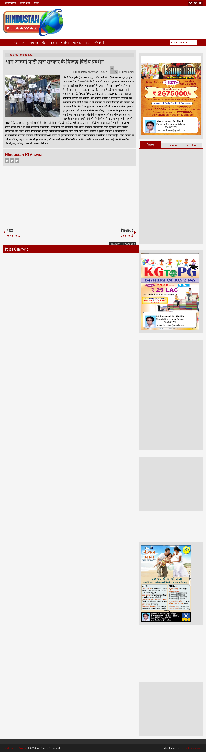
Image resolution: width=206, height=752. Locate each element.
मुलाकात (77, 42)
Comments (171, 145)
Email (130, 71)
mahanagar (26, 54)
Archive (191, 145)
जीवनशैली (99, 42)
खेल (44, 42)
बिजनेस (53, 42)
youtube (190, 3)
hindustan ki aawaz (192, 747)
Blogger (115, 243)
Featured (13, 54)
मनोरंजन (65, 42)
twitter (195, 3)
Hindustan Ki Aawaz (87, 71)
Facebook (7, 160)
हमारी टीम (25, 3)
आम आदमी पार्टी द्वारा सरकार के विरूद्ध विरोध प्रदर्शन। (55, 61)
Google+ (17, 160)
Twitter (12, 160)
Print (122, 71)
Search (200, 42)
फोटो (88, 42)
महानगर (34, 42)
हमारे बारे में (10, 3)
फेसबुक (150, 144)
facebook (200, 3)
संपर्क (36, 3)
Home (8, 42)
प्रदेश (24, 42)
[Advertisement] (140, 17)
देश (15, 42)
